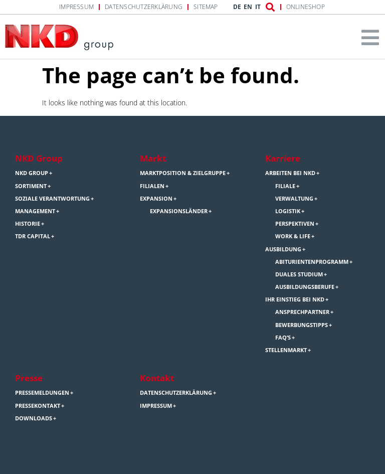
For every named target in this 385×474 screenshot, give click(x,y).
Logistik (287, 211)
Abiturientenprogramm (311, 261)
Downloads (33, 418)
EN (248, 7)
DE (237, 7)
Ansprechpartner (302, 311)
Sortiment (31, 186)
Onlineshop (305, 7)
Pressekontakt (37, 405)
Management (35, 211)
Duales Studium (299, 274)
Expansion (156, 198)
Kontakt (157, 378)
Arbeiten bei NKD (290, 173)
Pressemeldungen (42, 392)
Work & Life (292, 236)
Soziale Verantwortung (52, 198)
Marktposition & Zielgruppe (183, 173)
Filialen (152, 186)
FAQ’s (283, 337)
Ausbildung (283, 249)
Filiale (285, 186)
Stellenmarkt (286, 350)
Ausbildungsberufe (304, 286)
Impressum (76, 7)
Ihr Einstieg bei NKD (294, 299)
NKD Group (39, 158)
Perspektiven (294, 223)
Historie (27, 223)
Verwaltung (294, 198)
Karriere (282, 158)
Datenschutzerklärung (143, 7)
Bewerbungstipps (301, 325)
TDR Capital (32, 236)
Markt (153, 158)
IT (258, 7)
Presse (29, 378)
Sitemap (206, 7)
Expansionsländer (179, 211)
